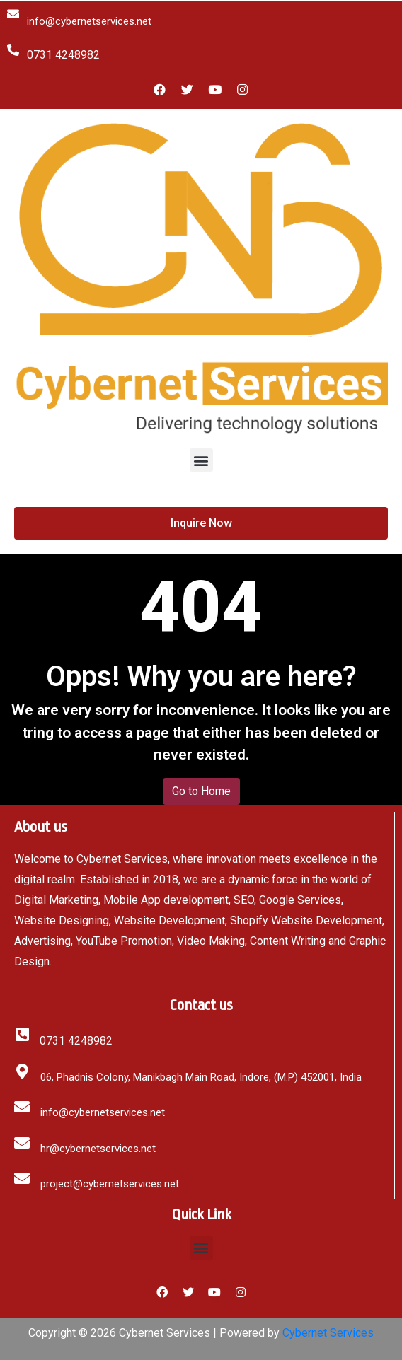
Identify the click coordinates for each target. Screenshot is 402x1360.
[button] (201, 460)
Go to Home (201, 791)
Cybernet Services (328, 1332)
